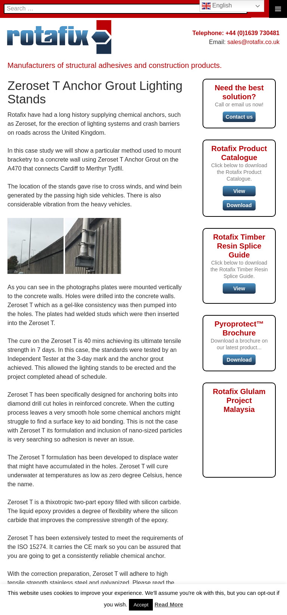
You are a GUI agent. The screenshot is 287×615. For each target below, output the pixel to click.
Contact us (239, 117)
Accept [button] (140, 605)
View (239, 191)
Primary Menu (278, 9)
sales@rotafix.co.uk (253, 42)
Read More (168, 604)
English (217, 5)
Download (239, 205)
